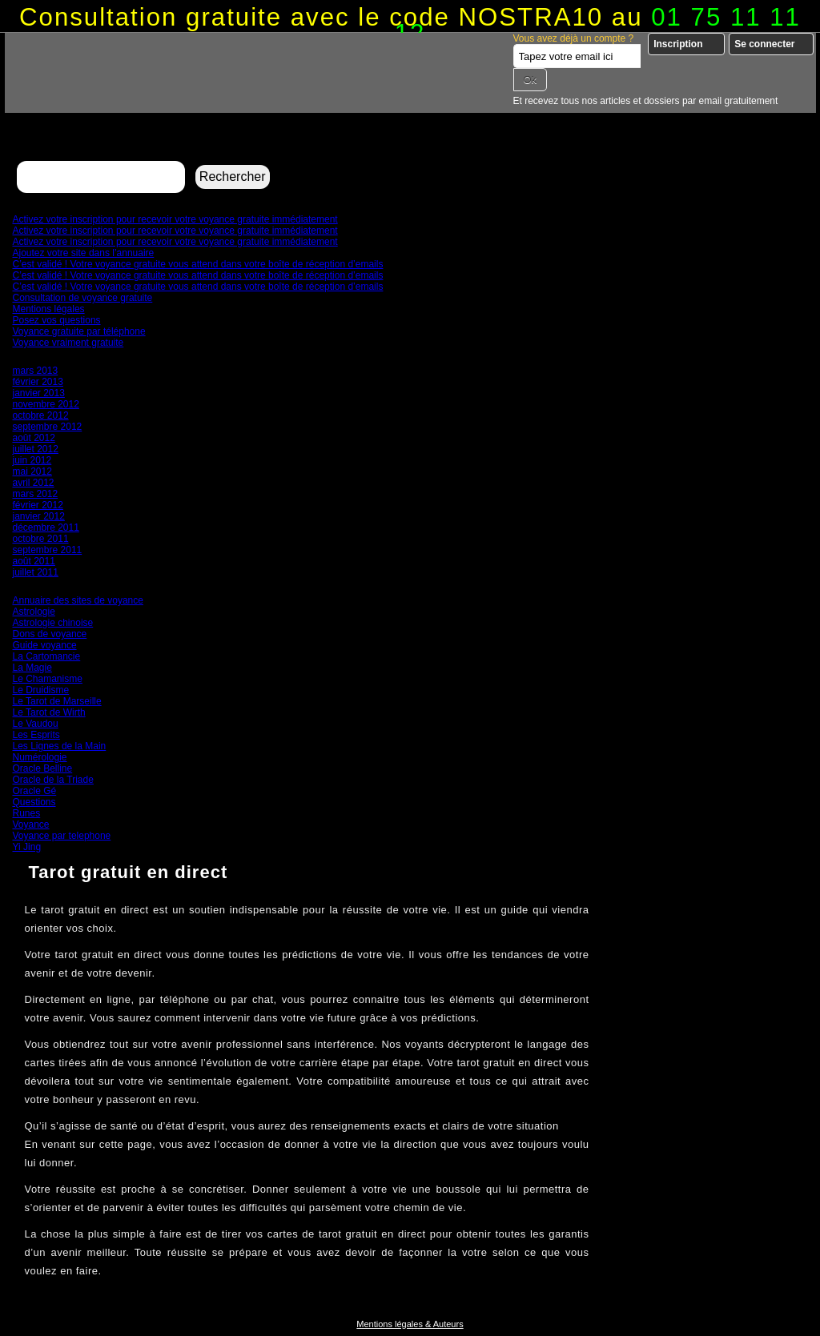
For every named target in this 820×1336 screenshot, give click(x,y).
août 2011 (34, 561)
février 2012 (38, 505)
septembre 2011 (47, 550)
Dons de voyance (50, 634)
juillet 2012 (35, 449)
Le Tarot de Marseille (57, 701)
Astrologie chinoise (53, 622)
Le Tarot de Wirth (49, 712)
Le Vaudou (35, 723)
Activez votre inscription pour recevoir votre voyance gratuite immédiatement (175, 219)
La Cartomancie (47, 656)
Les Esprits (36, 734)
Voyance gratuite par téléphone (79, 331)
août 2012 (34, 437)
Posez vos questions (57, 320)
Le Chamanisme (47, 678)
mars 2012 (35, 493)
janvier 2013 (39, 393)
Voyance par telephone (62, 835)
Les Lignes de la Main (60, 746)
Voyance (31, 824)
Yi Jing (27, 847)
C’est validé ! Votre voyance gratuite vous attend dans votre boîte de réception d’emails (198, 264)
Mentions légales (49, 309)
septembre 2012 (47, 426)
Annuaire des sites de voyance (78, 600)
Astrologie (34, 611)
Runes (27, 813)
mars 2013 (35, 370)
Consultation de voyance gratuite (83, 297)
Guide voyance (45, 645)
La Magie (32, 667)
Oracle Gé (35, 790)
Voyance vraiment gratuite (68, 342)
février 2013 (38, 381)
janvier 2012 (39, 516)
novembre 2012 (46, 404)
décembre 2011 (46, 527)
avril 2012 (33, 482)
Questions (34, 802)
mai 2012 (32, 471)
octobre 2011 (41, 538)
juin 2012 (32, 460)
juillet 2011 (35, 572)
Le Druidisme (41, 690)
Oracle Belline (43, 768)
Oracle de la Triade (53, 779)
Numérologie (40, 757)
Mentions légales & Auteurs (409, 1324)
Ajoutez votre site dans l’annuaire (84, 253)
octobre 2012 (41, 415)
